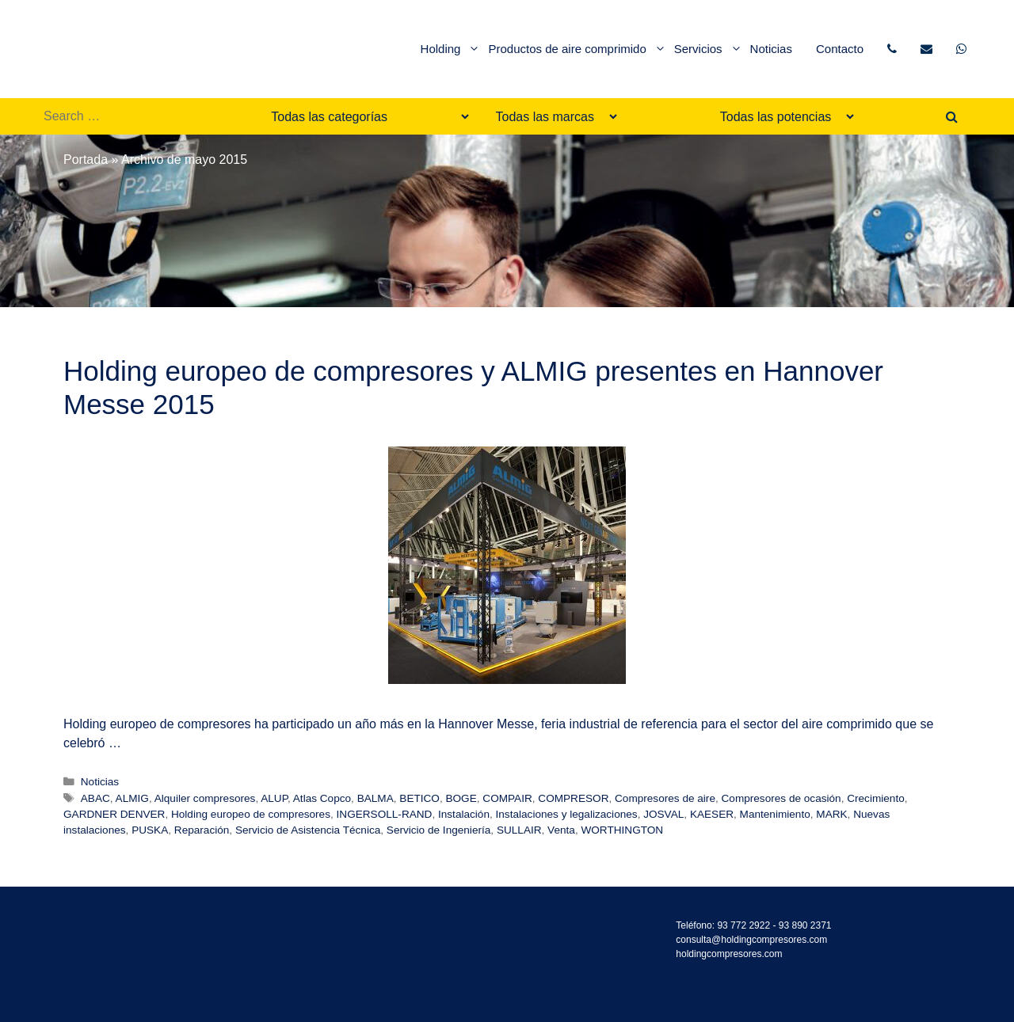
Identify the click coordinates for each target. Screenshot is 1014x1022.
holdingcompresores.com (729, 953)
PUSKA (150, 830)
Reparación (202, 830)
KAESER (712, 814)
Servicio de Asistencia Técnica (307, 830)
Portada (85, 159)
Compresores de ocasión (781, 798)
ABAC (95, 798)
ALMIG (132, 798)
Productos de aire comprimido (576, 49)
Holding (451, 49)
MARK (831, 814)
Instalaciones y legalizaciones (567, 814)
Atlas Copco (322, 798)
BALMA (375, 798)
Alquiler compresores (205, 798)
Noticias (771, 48)
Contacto (839, 48)
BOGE (460, 798)
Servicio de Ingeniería (438, 830)
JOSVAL (663, 814)
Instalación (464, 814)
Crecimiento (876, 798)
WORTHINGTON (622, 830)
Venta (561, 830)
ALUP (274, 798)
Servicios (708, 49)
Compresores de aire (665, 798)
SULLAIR (519, 830)
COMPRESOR (573, 798)
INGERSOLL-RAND (385, 814)
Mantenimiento (775, 814)
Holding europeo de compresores (250, 814)
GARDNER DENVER (114, 814)
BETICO (419, 798)
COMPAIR (507, 798)
